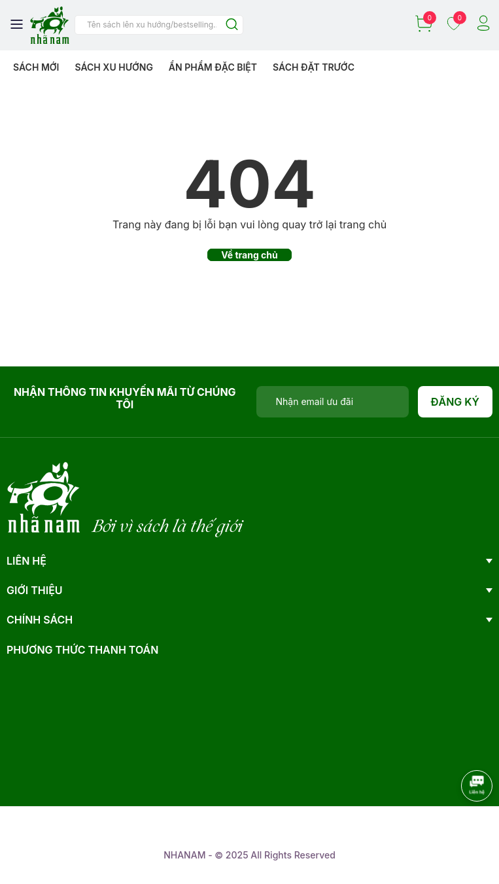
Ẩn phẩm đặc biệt (213, 67)
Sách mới (36, 67)
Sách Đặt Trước (313, 67)
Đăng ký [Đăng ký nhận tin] (455, 401)
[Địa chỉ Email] (332, 401)
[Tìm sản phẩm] (159, 25)
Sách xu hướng (113, 67)
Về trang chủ (249, 254)
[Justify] (232, 25)
